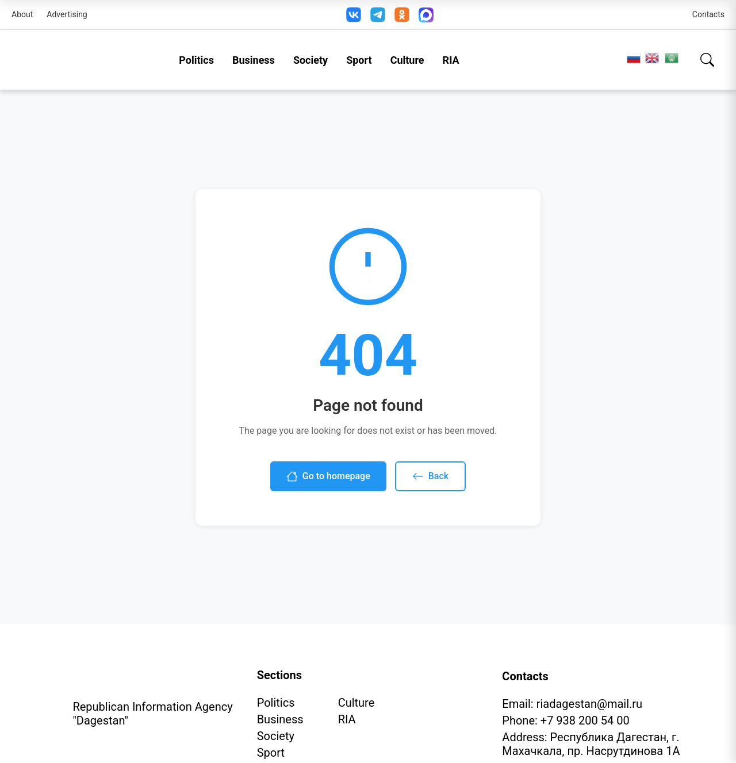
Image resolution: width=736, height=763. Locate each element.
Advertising (67, 14)
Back (430, 476)
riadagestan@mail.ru (589, 704)
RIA (451, 60)
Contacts (708, 14)
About (22, 14)
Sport (359, 60)
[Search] (707, 60)
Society (310, 60)
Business (253, 60)
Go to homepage (328, 476)
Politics (196, 60)
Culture (407, 60)
